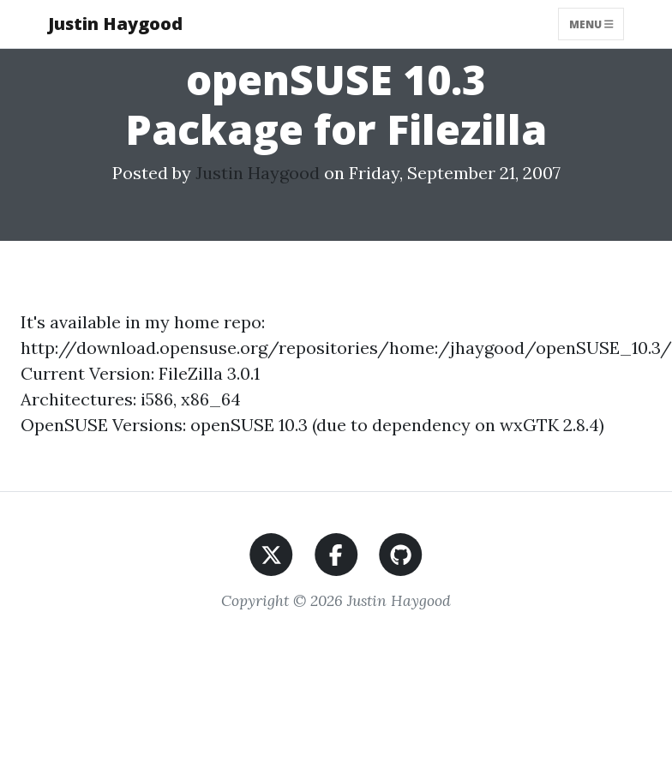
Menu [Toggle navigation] (591, 23)
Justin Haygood (115, 23)
